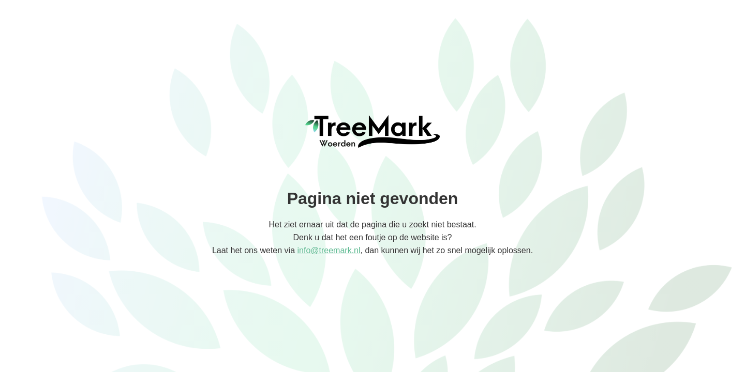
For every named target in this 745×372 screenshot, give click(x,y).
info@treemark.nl (328, 250)
